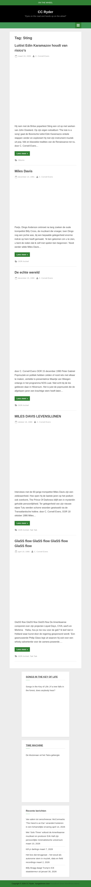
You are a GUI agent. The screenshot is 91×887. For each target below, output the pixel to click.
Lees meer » (23, 154)
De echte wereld (27, 272)
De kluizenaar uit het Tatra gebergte (43, 755)
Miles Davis (23, 171)
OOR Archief (23, 261)
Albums (21, 160)
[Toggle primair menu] (78, 25)
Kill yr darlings (32, 849)
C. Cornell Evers (42, 55)
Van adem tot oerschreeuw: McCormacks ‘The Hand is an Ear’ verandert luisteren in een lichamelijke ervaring (45, 823)
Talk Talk (33, 530)
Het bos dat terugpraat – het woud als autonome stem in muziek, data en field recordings (44, 858)
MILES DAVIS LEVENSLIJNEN (38, 416)
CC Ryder (45, 12)
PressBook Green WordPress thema (64, 884)
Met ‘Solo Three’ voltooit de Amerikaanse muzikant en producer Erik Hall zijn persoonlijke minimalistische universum (45, 836)
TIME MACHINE (34, 745)
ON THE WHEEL (45, 3)
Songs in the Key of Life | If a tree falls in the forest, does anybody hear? (45, 688)
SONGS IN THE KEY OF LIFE (42, 677)
